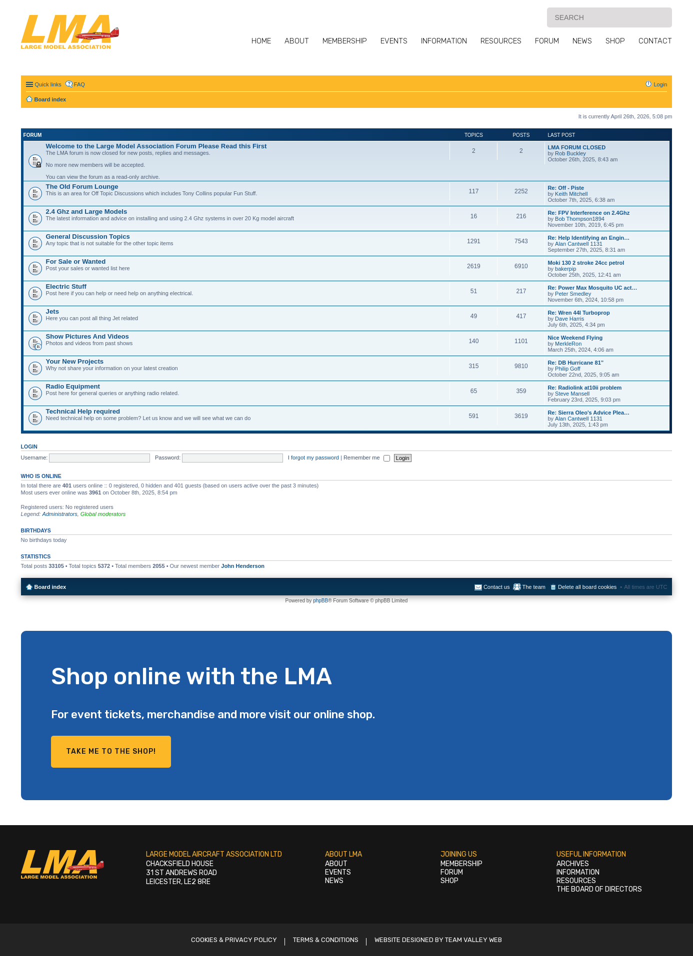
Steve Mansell (572, 394)
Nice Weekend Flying (575, 338)
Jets (52, 311)
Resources (501, 40)
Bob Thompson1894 (579, 219)
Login (29, 447)
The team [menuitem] (533, 587)
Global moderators (103, 514)
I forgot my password (313, 458)
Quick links (48, 84)
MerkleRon (568, 344)
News (582, 40)
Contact (655, 40)
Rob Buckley (570, 153)
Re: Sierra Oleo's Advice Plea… (589, 413)
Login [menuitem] (660, 84)
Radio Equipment (73, 386)
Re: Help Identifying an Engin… (589, 238)
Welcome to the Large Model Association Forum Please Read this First (156, 146)
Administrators (59, 514)
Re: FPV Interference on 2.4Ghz (589, 213)
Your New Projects (75, 361)
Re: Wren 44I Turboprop (579, 313)
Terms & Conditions (325, 940)
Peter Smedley (573, 294)
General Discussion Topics (88, 236)
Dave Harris (569, 319)
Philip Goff (567, 369)
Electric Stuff (66, 286)
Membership (344, 40)
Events (394, 40)
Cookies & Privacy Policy (234, 940)
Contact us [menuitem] (497, 587)
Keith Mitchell (571, 194)
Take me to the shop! (111, 751)
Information (444, 40)
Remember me (367, 458)
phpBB (320, 600)
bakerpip (565, 269)
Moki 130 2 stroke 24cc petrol (586, 263)
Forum (547, 40)
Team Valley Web (473, 940)
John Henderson (242, 566)
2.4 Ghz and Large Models (87, 211)
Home (261, 40)
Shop (615, 40)
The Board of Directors (599, 889)
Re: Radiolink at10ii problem (585, 388)
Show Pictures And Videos (87, 336)
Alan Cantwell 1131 (578, 244)
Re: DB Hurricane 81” (576, 363)
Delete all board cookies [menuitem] (587, 587)
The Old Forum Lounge (82, 186)
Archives (572, 864)
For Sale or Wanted (76, 261)
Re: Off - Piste (566, 188)
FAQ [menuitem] (79, 84)
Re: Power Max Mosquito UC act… (592, 288)
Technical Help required (83, 411)
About (296, 40)
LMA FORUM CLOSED (577, 147)
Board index (50, 587)
